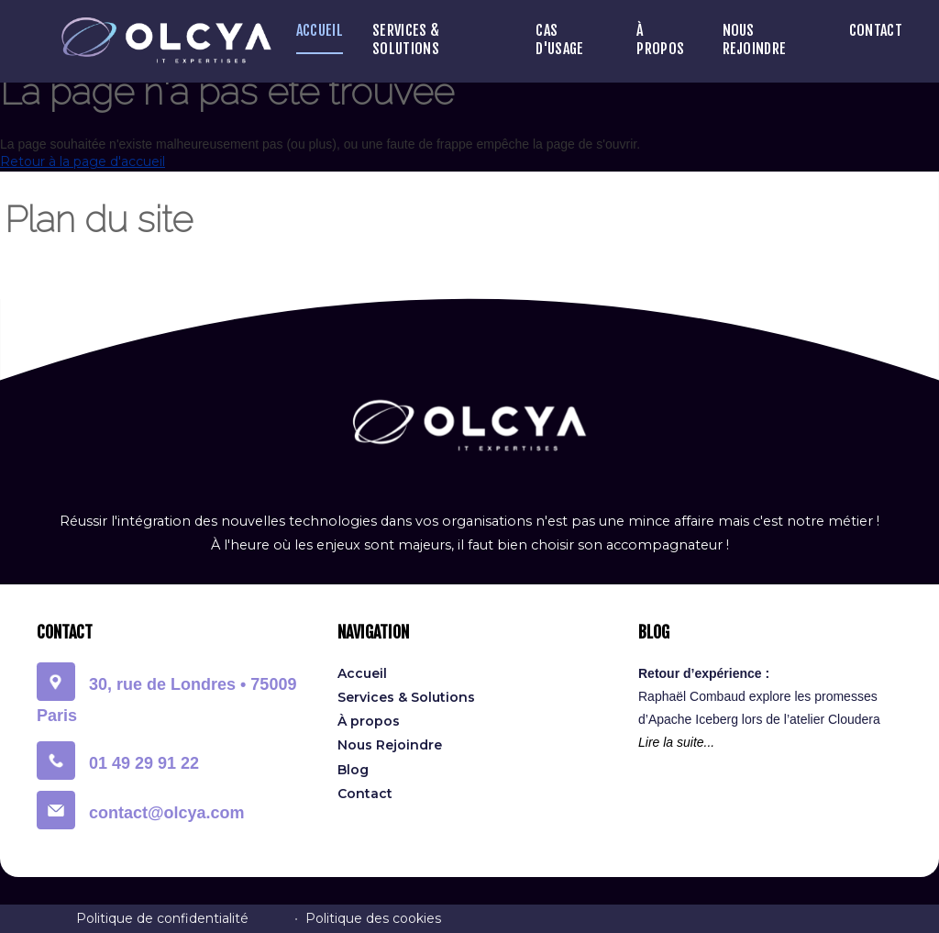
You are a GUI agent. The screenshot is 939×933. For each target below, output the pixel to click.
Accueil (319, 30)
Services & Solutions (405, 39)
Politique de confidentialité (162, 918)
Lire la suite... (676, 742)
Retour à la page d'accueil (82, 161)
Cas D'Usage (559, 39)
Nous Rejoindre (755, 39)
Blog (353, 769)
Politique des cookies (373, 918)
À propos (660, 39)
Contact (875, 30)
